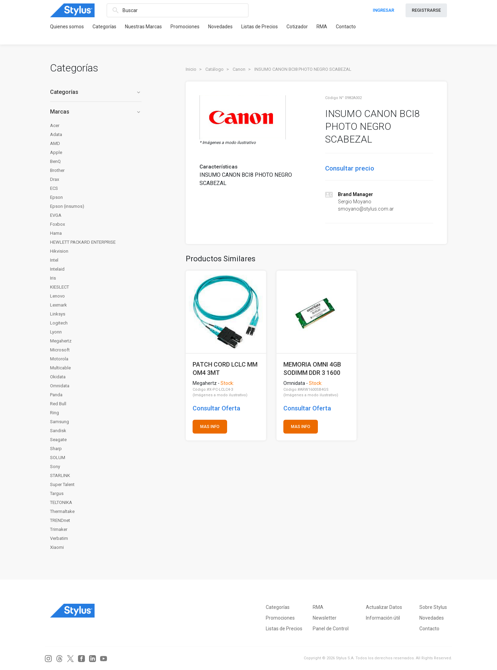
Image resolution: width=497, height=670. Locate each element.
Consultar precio (349, 168)
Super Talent (62, 484)
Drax (54, 179)
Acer (54, 125)
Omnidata (59, 385)
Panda (56, 394)
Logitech (59, 323)
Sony (55, 466)
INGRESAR (383, 10)
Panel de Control (331, 628)
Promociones (184, 26)
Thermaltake (62, 511)
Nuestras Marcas (143, 26)
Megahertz (60, 340)
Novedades (220, 26)
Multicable (60, 367)
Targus (57, 493)
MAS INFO (210, 426)
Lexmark (58, 305)
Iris (53, 278)
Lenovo (57, 296)
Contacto (346, 26)
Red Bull (58, 403)
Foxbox (57, 224)
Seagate (58, 439)
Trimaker (58, 529)
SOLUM (57, 457)
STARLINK (60, 475)
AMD (55, 143)
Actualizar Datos (384, 607)
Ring (54, 412)
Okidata (58, 376)
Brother (57, 170)
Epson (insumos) (67, 206)
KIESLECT (59, 287)
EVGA (55, 215)
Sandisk (58, 430)
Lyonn (56, 331)
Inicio (191, 69)
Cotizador (297, 26)
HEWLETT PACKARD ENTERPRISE (83, 242)
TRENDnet (60, 520)
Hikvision (59, 251)
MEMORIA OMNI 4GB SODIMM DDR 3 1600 (312, 368)
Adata (56, 134)
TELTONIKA (61, 502)
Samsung (59, 421)
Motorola (59, 358)
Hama (56, 233)
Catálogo (214, 69)
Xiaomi (57, 547)
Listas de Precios (259, 26)
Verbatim (59, 538)
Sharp (56, 448)
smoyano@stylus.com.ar (366, 209)
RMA (321, 26)
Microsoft (60, 349)
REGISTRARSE (426, 10)
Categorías (104, 26)
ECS (54, 188)
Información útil (383, 618)
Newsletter (325, 618)
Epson (56, 197)
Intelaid (57, 269)
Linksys (57, 314)
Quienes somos (67, 26)
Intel (54, 260)
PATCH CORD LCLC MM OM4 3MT (225, 368)
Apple (56, 152)
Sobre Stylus (433, 607)
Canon (239, 69)
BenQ (55, 161)
